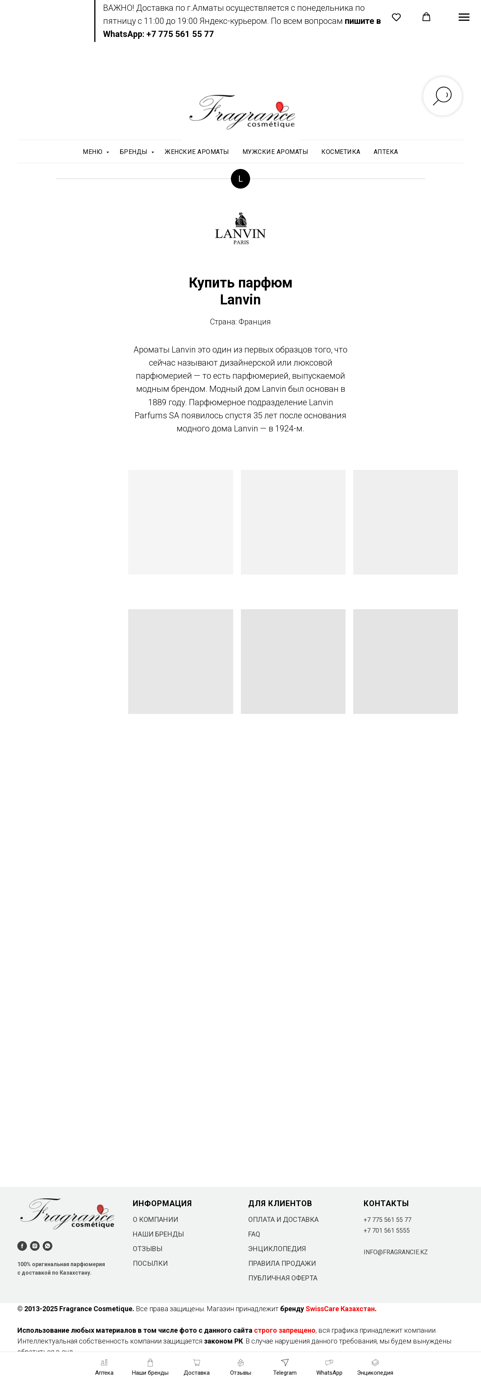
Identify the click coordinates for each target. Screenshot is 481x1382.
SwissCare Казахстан (340, 1309)
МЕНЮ (93, 151)
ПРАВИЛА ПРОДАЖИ (282, 1263)
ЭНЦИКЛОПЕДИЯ (277, 1249)
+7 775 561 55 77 (387, 1219)
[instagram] (35, 1246)
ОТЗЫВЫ (147, 1249)
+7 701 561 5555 (387, 1230)
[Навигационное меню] (464, 17)
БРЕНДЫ (135, 151)
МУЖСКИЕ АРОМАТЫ (275, 151)
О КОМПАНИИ (155, 1219)
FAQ (254, 1234)
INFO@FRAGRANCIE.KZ (396, 1252)
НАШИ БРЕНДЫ (158, 1234)
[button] (396, 17)
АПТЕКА (386, 151)
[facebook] (22, 1246)
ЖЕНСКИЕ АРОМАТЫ (197, 151)
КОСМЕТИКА (341, 151)
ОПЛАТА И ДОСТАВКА (283, 1219)
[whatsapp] (47, 1246)
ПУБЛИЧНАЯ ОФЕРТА (282, 1278)
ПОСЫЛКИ (150, 1263)
